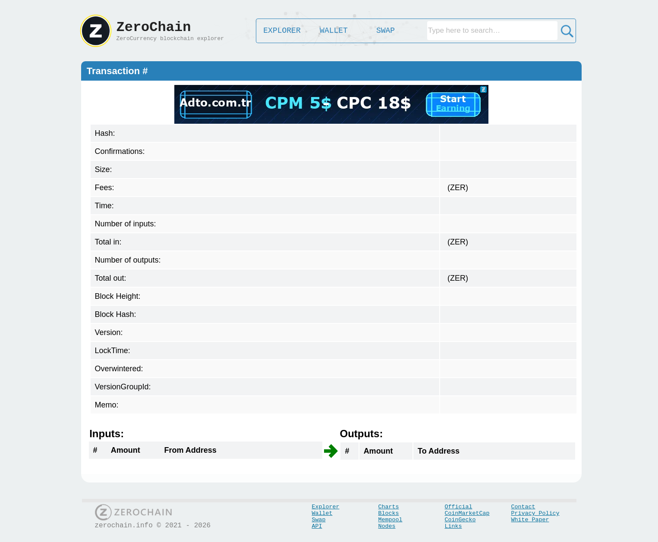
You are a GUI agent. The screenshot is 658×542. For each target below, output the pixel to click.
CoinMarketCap (467, 513)
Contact (523, 507)
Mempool (390, 520)
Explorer (326, 507)
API (317, 526)
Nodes (387, 526)
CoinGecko (460, 520)
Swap (319, 520)
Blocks (388, 513)
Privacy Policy (535, 513)
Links (453, 526)
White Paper (530, 520)
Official (458, 507)
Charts (388, 507)
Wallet (322, 513)
